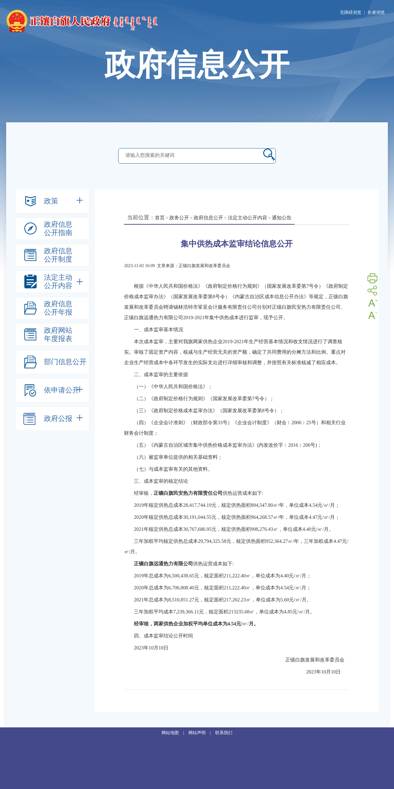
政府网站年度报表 (58, 335)
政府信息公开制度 (58, 255)
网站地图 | (175, 732)
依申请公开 (61, 390)
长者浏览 (376, 12)
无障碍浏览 (350, 12)
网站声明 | (201, 732)
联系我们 (223, 732)
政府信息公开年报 (58, 308)
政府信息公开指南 (58, 229)
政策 (51, 201)
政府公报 (58, 418)
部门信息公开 (65, 362)
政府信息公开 (208, 217)
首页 (160, 217)
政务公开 (179, 217)
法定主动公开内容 (58, 282)
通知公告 (281, 217)
